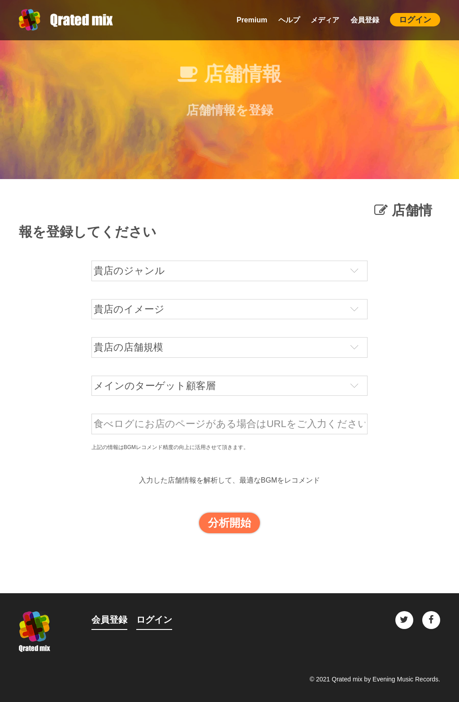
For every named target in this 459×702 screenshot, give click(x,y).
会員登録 (365, 20)
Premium (252, 20)
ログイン (415, 19)
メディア (325, 20)
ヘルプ (289, 20)
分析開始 (229, 525)
